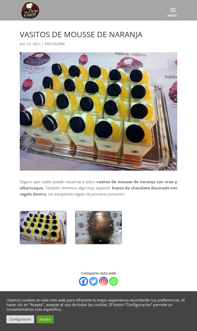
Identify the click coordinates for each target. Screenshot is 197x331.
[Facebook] (83, 281)
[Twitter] (93, 281)
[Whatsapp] (113, 281)
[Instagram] (103, 281)
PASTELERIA (55, 43)
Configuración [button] (20, 319)
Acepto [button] (45, 319)
